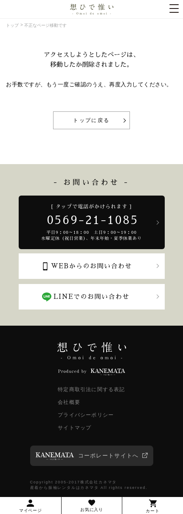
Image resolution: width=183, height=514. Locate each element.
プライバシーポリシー (86, 414)
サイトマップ (74, 427)
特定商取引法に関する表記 (91, 389)
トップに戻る (91, 120)
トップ (12, 25)
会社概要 (69, 402)
